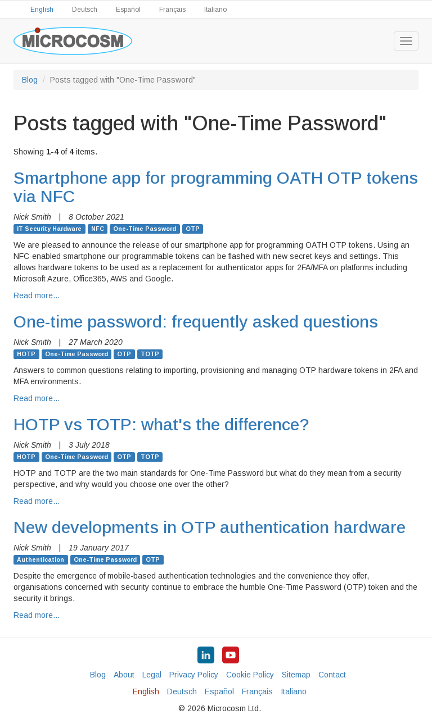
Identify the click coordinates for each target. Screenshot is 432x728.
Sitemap (296, 674)
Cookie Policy (250, 674)
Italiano (215, 9)
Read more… (37, 295)
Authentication (40, 559)
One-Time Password (144, 228)
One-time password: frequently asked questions (196, 321)
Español (128, 9)
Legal (151, 674)
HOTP (26, 354)
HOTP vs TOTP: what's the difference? (161, 424)
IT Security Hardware (49, 228)
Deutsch (84, 9)
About (124, 674)
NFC (97, 228)
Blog (30, 79)
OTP (193, 228)
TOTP (150, 354)
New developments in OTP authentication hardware (210, 527)
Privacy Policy (193, 674)
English (41, 9)
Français (172, 9)
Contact (332, 674)
